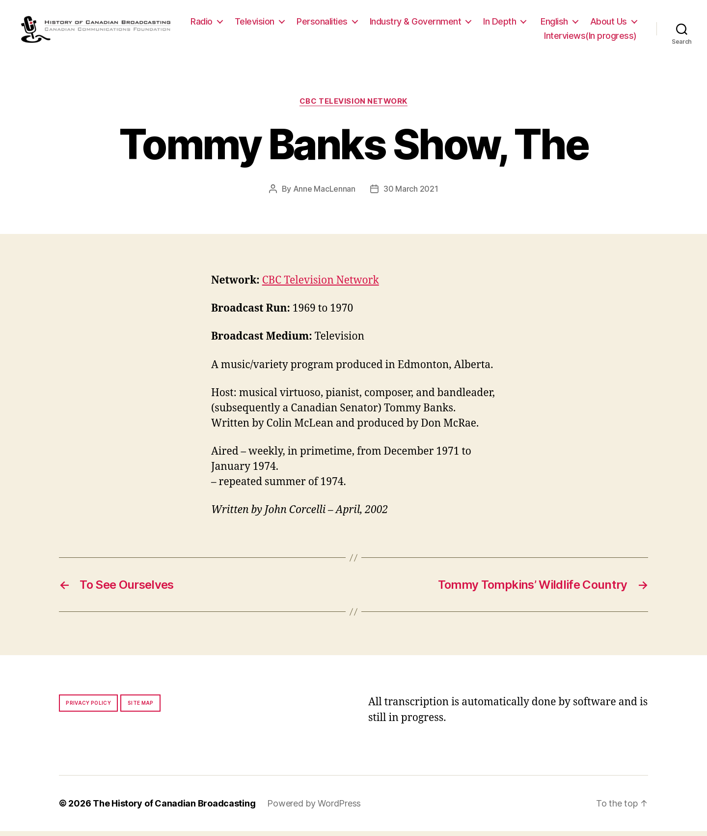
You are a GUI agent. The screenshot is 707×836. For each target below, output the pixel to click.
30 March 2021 (410, 194)
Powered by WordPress (314, 808)
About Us (503, 38)
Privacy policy (88, 708)
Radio (260, 24)
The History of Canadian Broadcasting (174, 808)
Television (313, 24)
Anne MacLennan (324, 194)
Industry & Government (474, 24)
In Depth (558, 24)
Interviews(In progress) (590, 38)
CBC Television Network (353, 106)
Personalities (381, 24)
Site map (141, 708)
